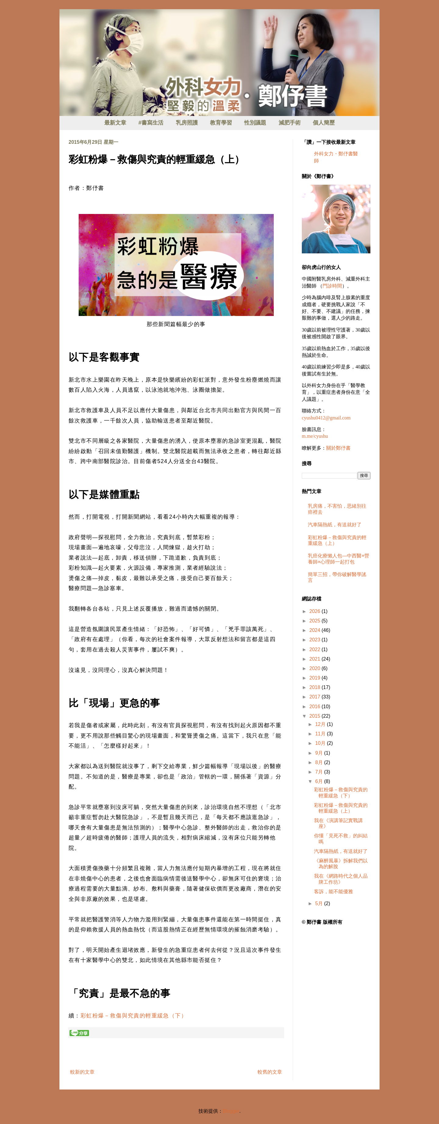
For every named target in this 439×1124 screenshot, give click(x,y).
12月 (321, 724)
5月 (319, 903)
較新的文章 (82, 1072)
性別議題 (255, 123)
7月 (319, 771)
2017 (315, 696)
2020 (315, 668)
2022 (315, 649)
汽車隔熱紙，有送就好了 (335, 524)
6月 (319, 781)
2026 (315, 611)
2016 (315, 706)
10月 (321, 743)
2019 (315, 677)
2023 (315, 639)
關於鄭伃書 (338, 448)
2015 (315, 716)
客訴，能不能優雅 (333, 891)
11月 (321, 733)
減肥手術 (290, 123)
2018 (315, 687)
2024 (315, 630)
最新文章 (115, 123)
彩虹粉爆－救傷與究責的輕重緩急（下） (133, 1016)
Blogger (231, 1111)
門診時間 (332, 285)
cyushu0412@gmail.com (326, 417)
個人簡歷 (324, 123)
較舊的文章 (270, 1072)
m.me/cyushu (315, 436)
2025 (315, 620)
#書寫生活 (150, 123)
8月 (319, 762)
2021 (315, 659)
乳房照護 (187, 123)
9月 (319, 753)
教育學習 (221, 123)
